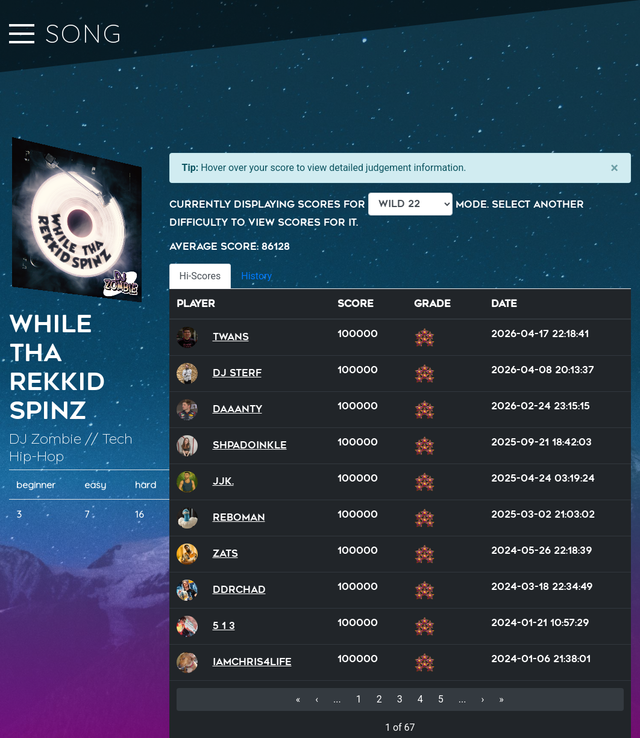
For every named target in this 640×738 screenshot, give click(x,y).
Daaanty (237, 409)
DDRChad (239, 589)
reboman (239, 517)
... (337, 699)
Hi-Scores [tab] (200, 276)
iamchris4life (252, 662)
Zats (225, 553)
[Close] (614, 167)
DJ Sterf (237, 373)
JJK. (223, 481)
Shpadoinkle (250, 445)
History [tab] (256, 276)
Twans (231, 336)
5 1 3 (224, 625)
